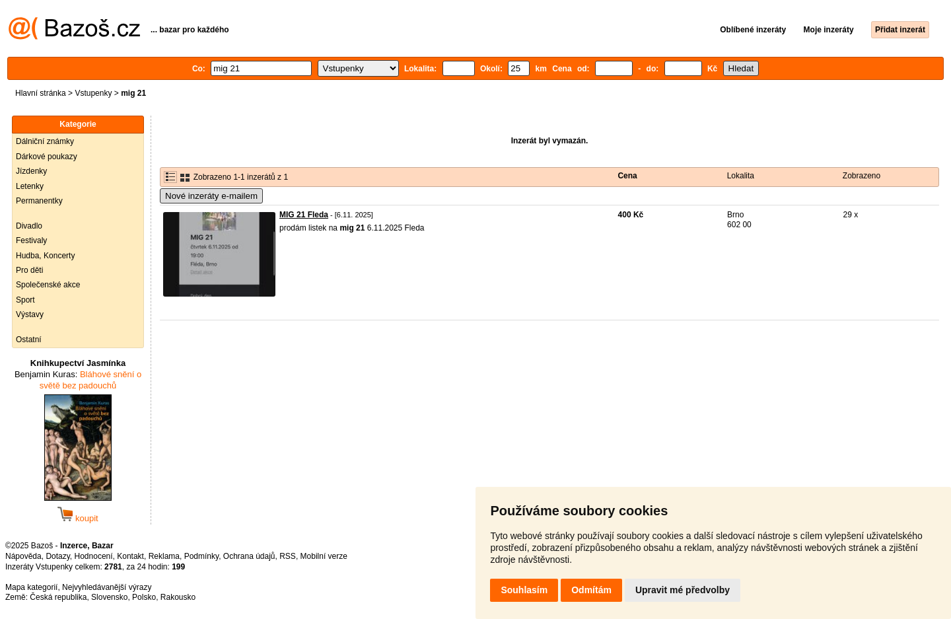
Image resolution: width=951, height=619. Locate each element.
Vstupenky (93, 93)
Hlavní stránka (40, 93)
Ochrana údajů (249, 556)
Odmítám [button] (591, 590)
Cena (627, 175)
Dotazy (57, 556)
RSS (287, 556)
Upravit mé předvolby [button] (682, 590)
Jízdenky (31, 171)
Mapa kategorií (31, 587)
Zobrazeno (861, 175)
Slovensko (109, 597)
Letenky (30, 186)
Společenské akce (48, 284)
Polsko (144, 597)
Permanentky (39, 200)
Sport (25, 300)
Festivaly (31, 240)
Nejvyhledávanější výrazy (106, 587)
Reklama (164, 556)
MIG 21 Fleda (303, 214)
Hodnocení (94, 556)
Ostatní (29, 339)
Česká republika (58, 597)
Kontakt (130, 556)
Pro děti (29, 270)
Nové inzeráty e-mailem (211, 196)
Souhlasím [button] (524, 590)
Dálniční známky (45, 141)
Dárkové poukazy (46, 156)
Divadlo (29, 226)
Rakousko (177, 597)
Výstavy (30, 314)
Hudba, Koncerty (45, 255)
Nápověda (23, 556)
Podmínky (201, 556)
